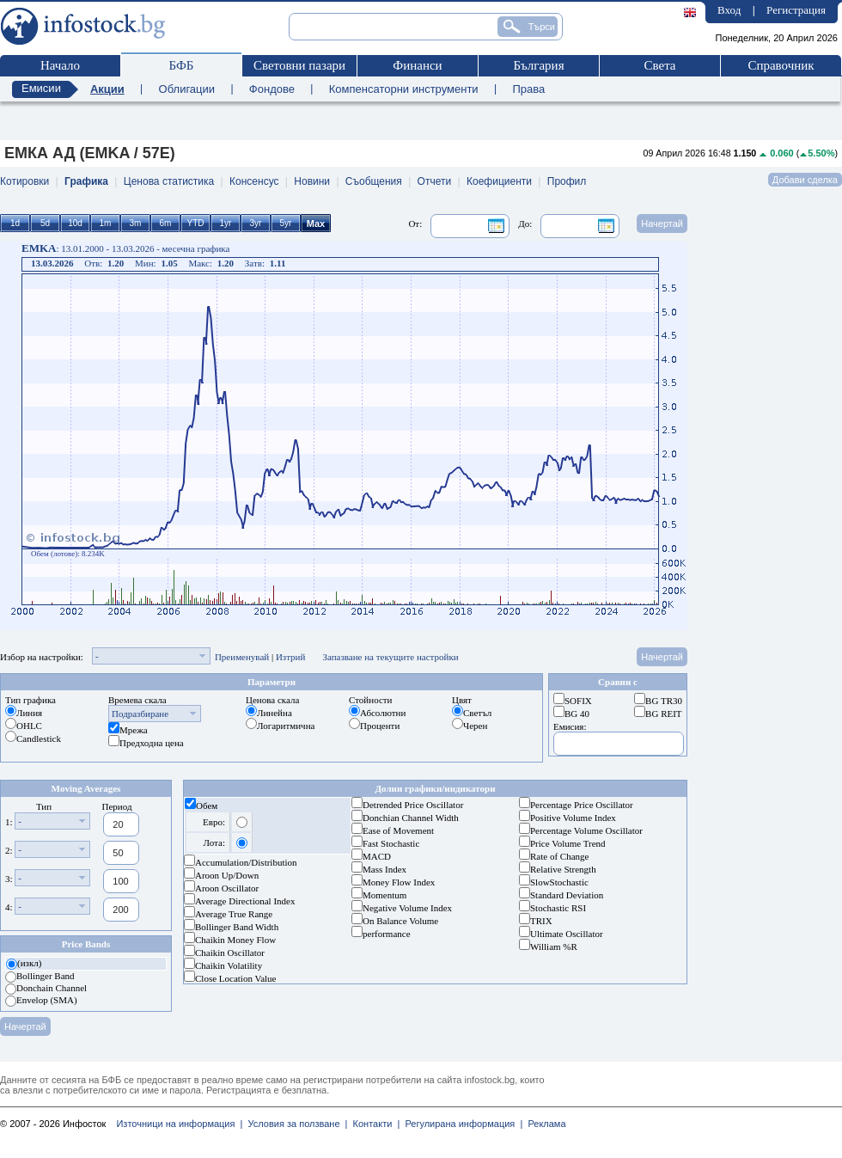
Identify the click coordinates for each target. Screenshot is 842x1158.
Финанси (417, 65)
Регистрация (796, 9)
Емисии (41, 88)
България (538, 65)
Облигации (187, 89)
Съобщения (373, 181)
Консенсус (253, 181)
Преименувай (242, 657)
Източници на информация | (179, 1123)
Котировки (24, 181)
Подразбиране (140, 713)
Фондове (272, 89)
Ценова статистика (169, 181)
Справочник (780, 65)
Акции (107, 89)
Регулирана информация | (461, 1123)
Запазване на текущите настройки (390, 657)
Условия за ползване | (294, 1123)
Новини (312, 181)
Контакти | (373, 1123)
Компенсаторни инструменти (404, 89)
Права (528, 89)
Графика (86, 181)
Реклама (543, 1123)
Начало (60, 65)
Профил (567, 181)
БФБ (181, 65)
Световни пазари (299, 65)
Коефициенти (499, 181)
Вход (729, 9)
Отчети (435, 181)
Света (659, 65)
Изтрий (291, 657)
